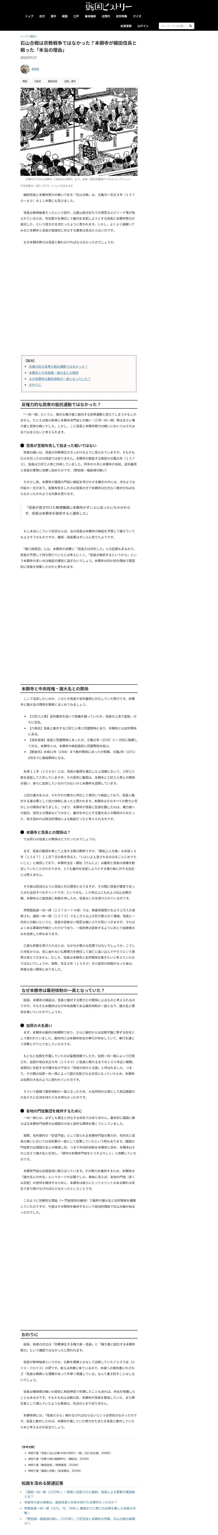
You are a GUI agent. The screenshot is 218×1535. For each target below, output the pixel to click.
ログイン (143, 26)
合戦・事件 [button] (70, 80)
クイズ (137, 16)
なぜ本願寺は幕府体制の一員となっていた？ (60, 378)
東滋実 (35, 69)
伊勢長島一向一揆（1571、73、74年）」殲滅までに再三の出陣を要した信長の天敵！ (80, 1510)
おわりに (35, 384)
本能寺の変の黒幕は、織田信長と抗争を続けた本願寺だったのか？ (70, 1502)
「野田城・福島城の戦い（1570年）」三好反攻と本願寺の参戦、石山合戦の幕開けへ (79, 1520)
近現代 (106, 16)
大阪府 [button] (37, 80)
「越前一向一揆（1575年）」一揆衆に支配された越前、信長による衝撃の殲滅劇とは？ (79, 1494)
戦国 (65, 16)
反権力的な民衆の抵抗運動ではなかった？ (58, 366)
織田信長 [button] (52, 80)
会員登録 (126, 26)
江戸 (76, 16)
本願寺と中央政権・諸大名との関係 (54, 372)
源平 (53, 16)
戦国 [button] (24, 80)
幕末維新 (90, 16)
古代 (42, 16)
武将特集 (121, 16)
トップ (29, 16)
